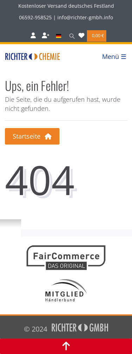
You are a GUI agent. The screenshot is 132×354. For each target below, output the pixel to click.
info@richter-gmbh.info (85, 17)
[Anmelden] (33, 36)
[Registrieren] (45, 36)
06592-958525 (35, 17)
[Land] (58, 36)
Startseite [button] (32, 136)
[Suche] (70, 36)
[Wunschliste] (81, 36)
